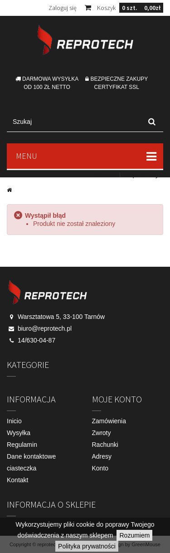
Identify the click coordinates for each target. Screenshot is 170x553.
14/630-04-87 (36, 340)
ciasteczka (21, 468)
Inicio (14, 421)
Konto (100, 468)
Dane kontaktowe (31, 456)
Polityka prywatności (87, 546)
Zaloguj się (63, 8)
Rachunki (105, 444)
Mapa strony (141, 174)
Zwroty (101, 432)
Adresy (102, 456)
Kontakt (105, 174)
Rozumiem (134, 535)
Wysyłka (18, 432)
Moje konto (117, 399)
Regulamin (22, 444)
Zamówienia (109, 421)
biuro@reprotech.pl (45, 328)
